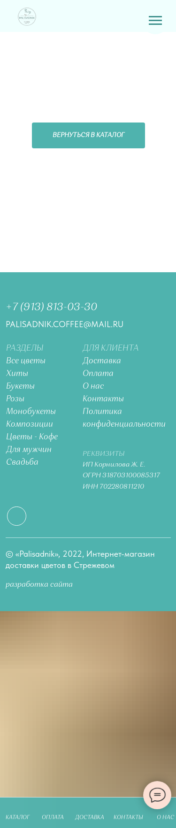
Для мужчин (29, 450)
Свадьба (22, 463)
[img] (27, 17)
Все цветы (26, 361)
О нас (93, 387)
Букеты (20, 387)
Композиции (29, 425)
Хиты (17, 374)
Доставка (102, 361)
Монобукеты (31, 412)
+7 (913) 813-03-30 (51, 307)
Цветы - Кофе (32, 437)
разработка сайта (39, 585)
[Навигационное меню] (155, 20)
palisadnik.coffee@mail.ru (64, 324)
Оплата (98, 374)
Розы (15, 399)
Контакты (103, 399)
